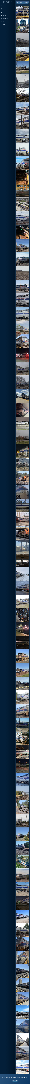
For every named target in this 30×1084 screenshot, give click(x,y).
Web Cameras (5, 12)
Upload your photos (22, 2)
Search (3, 24)
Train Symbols (5, 9)
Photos (3, 15)
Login (3, 21)
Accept (15, 1081)
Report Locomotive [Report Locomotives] (6, 6)
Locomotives (4, 18)
